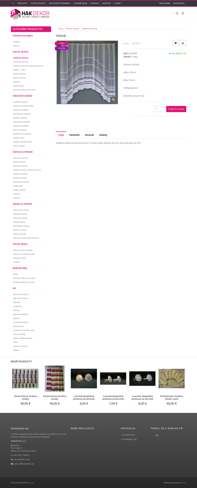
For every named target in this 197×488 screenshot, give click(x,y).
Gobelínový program (23, 35)
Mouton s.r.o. (180, 482)
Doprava (94, 3)
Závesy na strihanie (22, 203)
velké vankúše (19, 145)
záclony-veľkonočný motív (24, 89)
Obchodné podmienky (59, 3)
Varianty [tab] (103, 134)
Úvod (60, 28)
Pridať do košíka (176, 108)
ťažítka (16, 350)
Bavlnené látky (20, 268)
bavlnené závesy (20, 214)
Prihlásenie (164, 3)
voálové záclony (20, 178)
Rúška (15, 274)
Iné (14, 288)
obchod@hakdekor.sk (23, 463)
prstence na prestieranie (23, 330)
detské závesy (19, 222)
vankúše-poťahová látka (23, 106)
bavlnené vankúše (21, 110)
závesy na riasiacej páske (24, 254)
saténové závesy (20, 218)
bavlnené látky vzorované (24, 278)
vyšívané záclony (20, 166)
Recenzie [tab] (89, 134)
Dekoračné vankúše (22, 95)
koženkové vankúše (21, 122)
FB (156, 435)
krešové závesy (19, 230)
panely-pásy (18, 85)
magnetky (17, 306)
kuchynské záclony (21, 182)
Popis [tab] (61, 134)
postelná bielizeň (20, 322)
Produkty (22, 3)
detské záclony (19, 73)
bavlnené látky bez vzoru (24, 282)
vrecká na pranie (20, 346)
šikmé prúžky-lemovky (22, 338)
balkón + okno (19, 69)
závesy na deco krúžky (22, 250)
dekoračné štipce (20, 298)
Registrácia (179, 3)
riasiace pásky (19, 334)
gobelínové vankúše (21, 114)
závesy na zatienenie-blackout (26, 238)
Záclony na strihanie (23, 151)
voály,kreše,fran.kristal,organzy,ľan (28, 65)
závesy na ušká (19, 258)
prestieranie (18, 326)
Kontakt (107, 3)
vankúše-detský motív (22, 142)
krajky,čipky (18, 186)
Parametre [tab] (74, 134)
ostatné (16, 81)
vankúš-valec (18, 138)
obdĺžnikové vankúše (22, 134)
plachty (16, 318)
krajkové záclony (20, 174)
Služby (117, 3)
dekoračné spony (20, 294)
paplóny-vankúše (20, 314)
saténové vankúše (21, 126)
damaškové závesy (21, 226)
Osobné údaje (80, 3)
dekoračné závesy (21, 210)
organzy (16, 194)
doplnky (16, 302)
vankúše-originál (20, 102)
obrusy (16, 45)
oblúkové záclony (89, 28)
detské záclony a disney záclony (27, 170)
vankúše (16, 41)
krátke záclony (19, 77)
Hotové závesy (20, 243)
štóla (15, 342)
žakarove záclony (20, 158)
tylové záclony (19, 162)
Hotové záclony (72, 28)
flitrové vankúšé (20, 130)
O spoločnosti (38, 3)
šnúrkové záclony (20, 62)
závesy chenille (19, 234)
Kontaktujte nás (129, 439)
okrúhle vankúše (20, 118)
